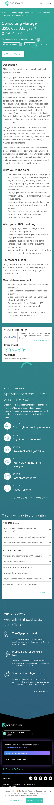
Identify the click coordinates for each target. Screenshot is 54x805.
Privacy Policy (30, 784)
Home (4, 12)
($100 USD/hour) (12, 33)
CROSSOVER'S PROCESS (31, 497)
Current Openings (16, 12)
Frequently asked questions (17, 358)
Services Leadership (33, 12)
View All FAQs (38, 592)
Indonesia (47, 12)
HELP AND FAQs (12, 769)
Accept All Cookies (34, 800)
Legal (3, 787)
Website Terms (6, 784)
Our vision (39, 691)
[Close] (50, 791)
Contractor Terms (19, 784)
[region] (27, 796)
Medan (7, 15)
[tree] (27, 533)
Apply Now (12, 54)
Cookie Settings (12, 787)
